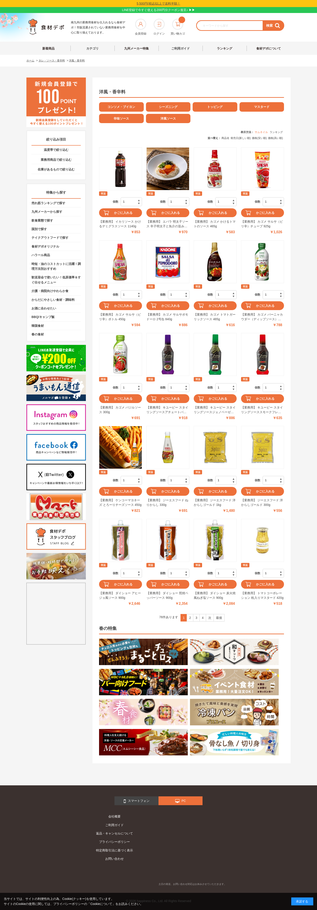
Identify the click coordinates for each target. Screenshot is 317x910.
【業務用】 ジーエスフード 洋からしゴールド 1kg (215, 502)
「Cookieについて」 (101, 904)
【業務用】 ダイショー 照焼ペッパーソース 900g (167, 595)
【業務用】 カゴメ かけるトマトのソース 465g (215, 224)
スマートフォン (136, 801)
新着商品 (48, 48)
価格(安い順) (259, 138)
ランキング (224, 48)
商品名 (225, 138)
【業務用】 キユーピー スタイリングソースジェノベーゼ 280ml (215, 410)
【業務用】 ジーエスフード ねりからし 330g (167, 502)
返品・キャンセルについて (114, 833)
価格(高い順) (275, 138)
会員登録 (140, 27)
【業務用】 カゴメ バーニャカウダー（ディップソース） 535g (262, 317)
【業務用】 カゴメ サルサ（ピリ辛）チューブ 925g (262, 224)
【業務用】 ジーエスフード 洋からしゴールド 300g (262, 502)
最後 (219, 618)
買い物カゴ (178, 27)
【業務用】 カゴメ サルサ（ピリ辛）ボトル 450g (120, 317)
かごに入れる (123, 213)
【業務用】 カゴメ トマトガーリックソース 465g (215, 317)
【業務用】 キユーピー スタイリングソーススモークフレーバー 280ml (262, 410)
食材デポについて (268, 48)
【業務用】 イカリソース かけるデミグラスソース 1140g (120, 224)
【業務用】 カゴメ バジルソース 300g (120, 410)
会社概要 (114, 816)
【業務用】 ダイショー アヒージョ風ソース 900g (120, 595)
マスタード (261, 107)
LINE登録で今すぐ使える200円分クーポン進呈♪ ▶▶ (158, 10)
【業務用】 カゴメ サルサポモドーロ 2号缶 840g (167, 317)
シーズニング (168, 107)
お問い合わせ (114, 858)
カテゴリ (92, 48)
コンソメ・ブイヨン (121, 107)
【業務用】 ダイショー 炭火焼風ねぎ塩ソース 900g (215, 595)
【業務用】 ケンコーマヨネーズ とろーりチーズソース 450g (120, 502)
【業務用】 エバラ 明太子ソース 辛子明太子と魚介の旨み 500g (167, 224)
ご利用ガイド (180, 48)
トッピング (215, 107)
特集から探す (56, 192)
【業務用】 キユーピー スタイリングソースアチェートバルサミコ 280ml (167, 410)
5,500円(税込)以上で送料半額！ (158, 3)
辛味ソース (121, 118)
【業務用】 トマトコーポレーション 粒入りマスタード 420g (262, 595)
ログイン (159, 27)
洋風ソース (168, 118)
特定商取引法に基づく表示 (114, 850)
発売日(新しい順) (240, 138)
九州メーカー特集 (136, 48)
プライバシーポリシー (114, 841)
